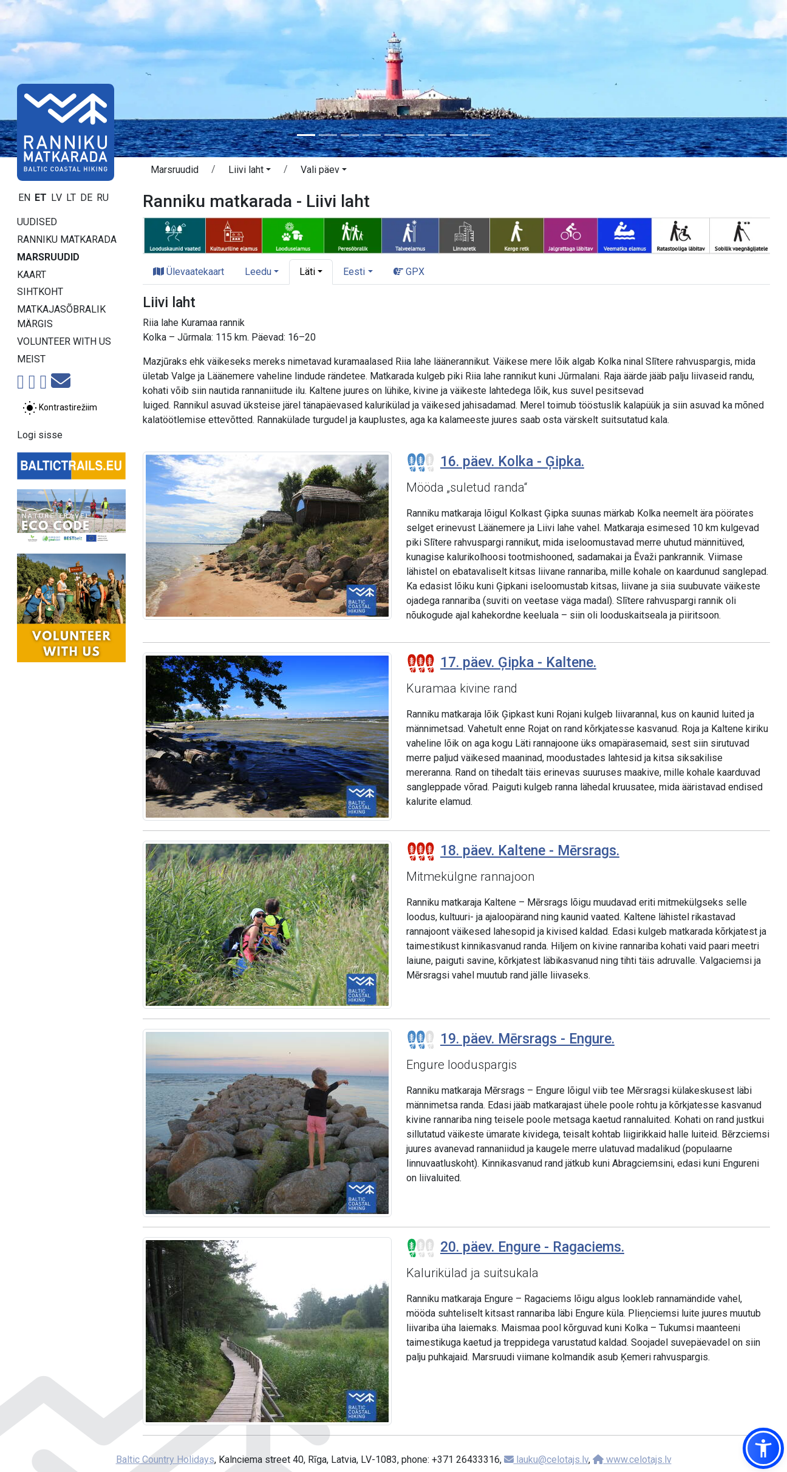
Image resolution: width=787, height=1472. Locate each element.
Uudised (37, 222)
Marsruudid (48, 257)
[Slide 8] (459, 135)
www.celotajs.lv (632, 1459)
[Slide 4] (372, 135)
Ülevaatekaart (188, 271)
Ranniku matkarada (67, 239)
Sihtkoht (40, 291)
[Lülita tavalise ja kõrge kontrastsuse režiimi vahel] (60, 408)
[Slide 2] (328, 135)
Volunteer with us (64, 341)
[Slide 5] (393, 135)
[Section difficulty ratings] (420, 462)
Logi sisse (40, 435)
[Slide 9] (481, 135)
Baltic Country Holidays (165, 1459)
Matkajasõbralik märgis (61, 317)
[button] (249, 171)
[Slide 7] (437, 135)
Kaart (31, 274)
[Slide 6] (415, 135)
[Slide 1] (306, 135)
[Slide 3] (350, 135)
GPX (409, 271)
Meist (31, 359)
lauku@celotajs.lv (546, 1459)
